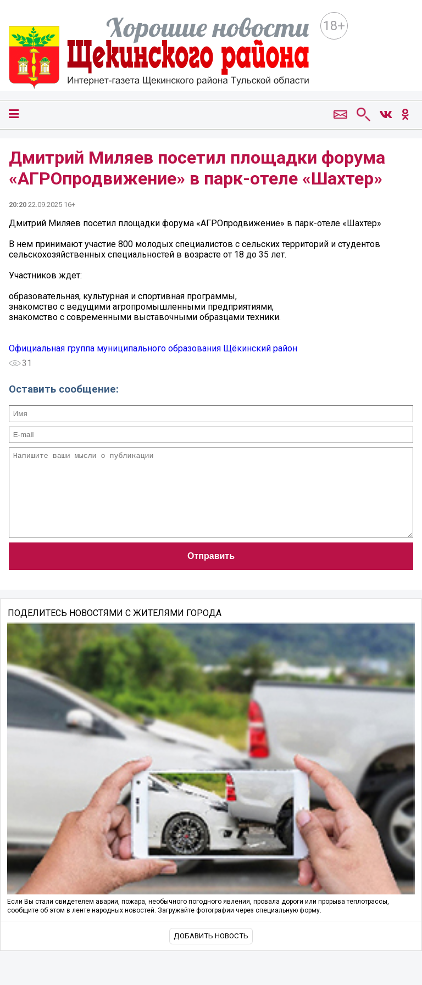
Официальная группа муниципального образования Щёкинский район (153, 348)
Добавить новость (211, 952)
